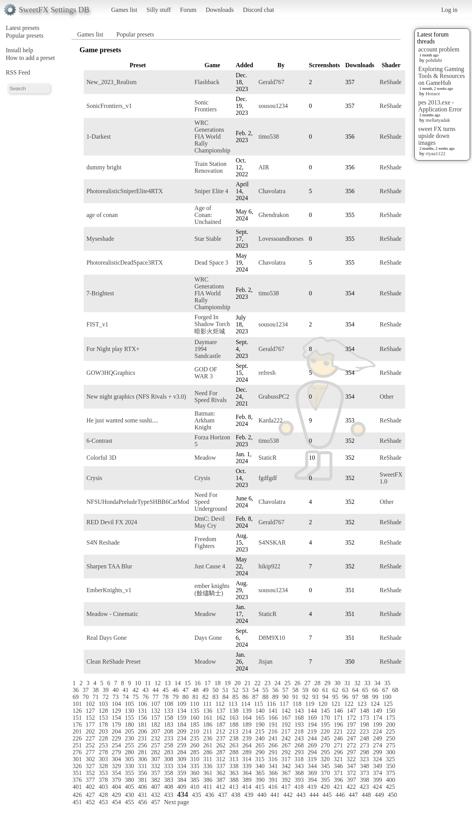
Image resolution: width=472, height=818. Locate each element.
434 (182, 794)
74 (126, 697)
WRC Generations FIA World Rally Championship (212, 136)
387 (220, 780)
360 (194, 773)
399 (377, 780)
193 (299, 724)
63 (345, 690)
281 (142, 752)
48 (195, 690)
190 (260, 724)
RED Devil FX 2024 (111, 522)
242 (286, 738)
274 (377, 745)
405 (129, 786)
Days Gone (208, 637)
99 (375, 697)
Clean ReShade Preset (113, 661)
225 (390, 731)
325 (390, 759)
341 (273, 766)
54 (255, 690)
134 (181, 710)
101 (77, 703)
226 (77, 738)
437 (222, 795)
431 (142, 795)
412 (220, 786)
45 (165, 690)
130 (129, 710)
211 (207, 731)
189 (247, 724)
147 (351, 710)
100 (386, 697)
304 (116, 759)
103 (103, 703)
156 (142, 717)
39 (106, 690)
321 (338, 759)
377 (90, 780)
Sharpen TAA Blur (109, 566)
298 (364, 752)
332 (155, 766)
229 (116, 738)
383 (168, 780)
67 (385, 690)
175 (390, 717)
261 (207, 745)
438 (235, 795)
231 (142, 738)
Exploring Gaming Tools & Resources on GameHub (441, 76)
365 (260, 773)
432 (155, 795)
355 (129, 773)
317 (285, 759)
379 (116, 780)
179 (116, 724)
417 (285, 786)
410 (194, 786)
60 (315, 690)
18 (217, 683)
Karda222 (270, 420)
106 (142, 703)
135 (194, 710)
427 (90, 795)
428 (103, 795)
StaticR (267, 457)
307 (155, 759)
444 (314, 795)
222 (351, 731)
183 (168, 724)
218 (298, 731)
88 (265, 697)
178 (103, 724)
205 (129, 731)
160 (194, 717)
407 (155, 786)
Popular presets (24, 35)
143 (299, 710)
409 (181, 786)
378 (103, 780)
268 (299, 745)
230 (129, 738)
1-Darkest (98, 136)
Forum (188, 10)
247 (351, 738)
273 (364, 745)
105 (129, 703)
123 (361, 703)
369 (312, 773)
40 (116, 690)
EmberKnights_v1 (108, 590)
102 (90, 703)
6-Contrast (99, 440)
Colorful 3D (101, 457)
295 (325, 752)
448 (366, 795)
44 (155, 690)
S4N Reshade (103, 542)
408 (168, 786)
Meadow (205, 457)
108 (168, 703)
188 (233, 724)
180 (129, 724)
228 (103, 738)
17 (207, 683)
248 (364, 738)
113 (233, 703)
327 (90, 766)
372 (351, 773)
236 (207, 738)
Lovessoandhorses (280, 238)
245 (325, 738)
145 (325, 710)
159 (181, 717)
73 (116, 697)
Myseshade (100, 238)
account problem (438, 49)
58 (295, 690)
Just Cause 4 (209, 566)
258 (168, 745)
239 (247, 738)
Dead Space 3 (211, 262)
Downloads (219, 10)
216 (272, 731)
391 (273, 780)
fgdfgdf (267, 478)
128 (103, 710)
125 (388, 703)
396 (338, 780)
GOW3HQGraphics (110, 372)
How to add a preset (30, 58)
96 (345, 697)
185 (194, 724)
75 (135, 697)
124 (374, 703)
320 (325, 759)
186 (207, 724)
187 (220, 724)
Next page (176, 802)
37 (86, 690)
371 (338, 773)
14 (177, 683)
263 (233, 745)
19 (227, 683)
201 (77, 731)
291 (273, 752)
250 (390, 738)
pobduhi (434, 60)
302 (90, 759)
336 (207, 766)
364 (247, 773)
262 (220, 745)
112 (219, 703)
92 (305, 697)
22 (257, 683)
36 (76, 690)
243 (299, 738)
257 (155, 745)
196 (338, 724)
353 (103, 773)
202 (90, 731)
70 (86, 697)
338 (233, 766)
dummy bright (103, 167)
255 (129, 745)
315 (259, 759)
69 (76, 697)
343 (299, 766)
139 (247, 710)
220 (325, 731)
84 (225, 697)
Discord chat (258, 10)
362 (220, 773)
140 (260, 710)
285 (194, 752)
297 (351, 752)
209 (181, 731)
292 (286, 752)
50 (215, 690)
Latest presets (23, 28)
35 (387, 683)
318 (298, 759)
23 (267, 683)
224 (377, 731)
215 (259, 731)
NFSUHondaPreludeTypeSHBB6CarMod (137, 501)
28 (317, 683)
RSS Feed (18, 72)
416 (272, 786)
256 (142, 745)
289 (247, 752)
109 (181, 703)
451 (77, 802)
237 (220, 738)
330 (129, 766)
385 (194, 780)
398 (364, 780)
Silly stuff (159, 10)
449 (379, 795)
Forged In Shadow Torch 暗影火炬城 (212, 324)
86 (245, 697)
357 (155, 773)
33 (367, 683)
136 (207, 710)
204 (116, 731)
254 (116, 745)
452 (90, 802)
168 (299, 717)
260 (194, 745)
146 (338, 710)
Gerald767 (271, 82)
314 (246, 759)
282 (155, 752)
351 (77, 773)
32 (357, 683)
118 (297, 703)
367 (286, 773)
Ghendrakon (273, 215)
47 (185, 690)
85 (235, 697)
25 (287, 683)
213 (233, 731)
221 (338, 731)
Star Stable (207, 238)
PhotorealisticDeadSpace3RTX (124, 262)
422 (351, 786)
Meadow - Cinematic (112, 614)
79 (175, 697)
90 (285, 697)
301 (77, 759)
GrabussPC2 (273, 396)
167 (286, 717)
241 (273, 738)
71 (96, 697)
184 (181, 724)
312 (220, 759)
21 (247, 683)
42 (135, 690)
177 (90, 724)
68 (395, 690)
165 (260, 717)
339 (247, 766)
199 (377, 724)
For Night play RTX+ (112, 349)
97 (355, 697)
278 (103, 752)
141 (273, 710)
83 (215, 697)
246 (338, 738)
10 (138, 683)
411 (207, 786)
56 (275, 690)
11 (148, 683)
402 (90, 786)
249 (377, 738)
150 (390, 710)
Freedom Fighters (205, 542)
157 (155, 717)
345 (325, 766)
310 (194, 759)
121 (335, 703)
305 (129, 759)
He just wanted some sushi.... (122, 420)
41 (126, 690)
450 (392, 795)
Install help (19, 50)
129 (116, 710)
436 (209, 795)
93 (315, 697)
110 (194, 703)
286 (207, 752)
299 (377, 752)
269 (312, 745)
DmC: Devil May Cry (209, 522)
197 (351, 724)
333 (168, 766)
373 (364, 773)
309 (181, 759)
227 (90, 738)
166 (273, 717)
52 (235, 690)
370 (325, 773)
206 (142, 731)
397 (351, 780)
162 (220, 717)
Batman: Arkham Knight (204, 420)
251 (77, 745)
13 (167, 683)
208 (168, 731)
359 (181, 773)
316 (272, 759)
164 (247, 717)
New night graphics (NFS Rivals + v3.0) (136, 396)
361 (207, 773)
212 (220, 731)
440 (262, 795)
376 (77, 780)
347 (351, 766)
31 (347, 683)
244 (312, 738)
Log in (449, 10)
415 (259, 786)
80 (185, 697)
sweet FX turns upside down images (436, 136)
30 (337, 683)
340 (260, 766)
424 (377, 786)
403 (103, 786)
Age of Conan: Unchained (207, 215)
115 (258, 703)
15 (187, 683)
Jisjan (265, 661)
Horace (433, 93)
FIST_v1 (97, 324)
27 (307, 683)
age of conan (102, 215)
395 (325, 780)
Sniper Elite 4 (211, 191)
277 (90, 752)
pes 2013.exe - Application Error (440, 106)
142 (286, 710)
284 (181, 752)
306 (142, 759)
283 (168, 752)
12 (157, 683)
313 (233, 759)
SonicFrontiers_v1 (109, 106)
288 (233, 752)
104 (116, 703)
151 (77, 717)
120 (322, 703)
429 (116, 795)
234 (181, 738)
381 (142, 780)
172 (351, 717)
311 (207, 759)
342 (286, 766)
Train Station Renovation (210, 167)
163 (233, 717)
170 (325, 717)
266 (273, 745)
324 (377, 759)
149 (377, 710)
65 (365, 690)
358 (168, 773)
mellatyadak (438, 120)
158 (168, 717)
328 (103, 766)
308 (168, 759)
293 (299, 752)
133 (168, 710)
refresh (266, 372)
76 (145, 697)
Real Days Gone (106, 637)
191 (273, 724)
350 (390, 766)
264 (247, 745)
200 (390, 724)
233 (168, 738)
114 (245, 703)
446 (340, 795)
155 (129, 717)
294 (312, 752)
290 (260, 752)
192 (286, 724)
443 (301, 795)
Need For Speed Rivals (210, 396)
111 (207, 703)
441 (275, 795)
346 (338, 766)
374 (377, 773)
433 (168, 795)
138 (233, 710)
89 (275, 697)
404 (116, 786)
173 (364, 717)
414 (246, 786)
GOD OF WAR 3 (205, 372)
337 (220, 766)
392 (286, 780)
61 (325, 690)
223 (364, 731)
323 (364, 759)
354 (116, 773)
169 (312, 717)
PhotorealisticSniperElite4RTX (124, 191)
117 (284, 703)
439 (248, 795)
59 (305, 690)
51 (225, 690)
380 (129, 780)
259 (181, 745)
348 (364, 766)
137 (220, 710)
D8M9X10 (271, 637)
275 (390, 745)
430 (129, 795)
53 (245, 690)
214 (246, 731)
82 (205, 697)
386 (207, 780)
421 (338, 786)
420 (325, 786)
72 (106, 697)
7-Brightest (100, 293)
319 (311, 759)
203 (103, 731)
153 (103, 717)
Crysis (94, 478)
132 (155, 710)
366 (273, 773)
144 (312, 710)
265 (260, 745)
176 (77, 724)
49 (205, 690)
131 (142, 710)
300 (390, 752)
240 (260, 738)
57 (285, 690)
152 (90, 717)
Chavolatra (271, 191)
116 (271, 703)
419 (311, 786)
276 (77, 752)
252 (90, 745)
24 (277, 683)
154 (116, 717)
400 (390, 780)
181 (142, 724)
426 (77, 795)
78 (165, 697)
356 (142, 773)
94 (325, 697)
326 (77, 766)
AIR (263, 167)
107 (155, 703)
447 (353, 795)
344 (312, 766)
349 (377, 766)
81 (195, 697)
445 (327, 795)
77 (155, 697)
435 (196, 795)
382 (155, 780)
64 (355, 690)
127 (90, 710)
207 (155, 731)
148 (364, 710)
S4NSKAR (272, 542)
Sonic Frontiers (205, 106)
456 (142, 802)
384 (181, 780)
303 (103, 759)
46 (175, 690)
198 (364, 724)
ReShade (391, 82)
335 (194, 766)
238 (233, 738)
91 (295, 697)
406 (142, 786)
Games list (124, 10)
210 (194, 731)
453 (103, 802)
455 (129, 802)
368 (299, 773)
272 (351, 745)
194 (312, 724)
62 (335, 690)
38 (96, 690)
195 (325, 724)
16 (197, 683)
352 (90, 773)
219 (311, 731)
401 (77, 786)
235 (194, 738)
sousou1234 (273, 106)
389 (247, 780)
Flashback (206, 82)
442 (288, 795)
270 (325, 745)
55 (265, 690)
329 (116, 766)
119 (309, 703)
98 (365, 697)
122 (348, 703)
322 (351, 759)
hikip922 (269, 566)
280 (129, 752)
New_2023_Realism (111, 82)
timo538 (268, 136)
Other (387, 396)
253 (103, 745)
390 (260, 780)
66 (375, 690)
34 (377, 683)
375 (390, 773)
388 (233, 780)
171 (338, 717)
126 (77, 710)
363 (233, 773)
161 (207, 717)
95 (335, 697)
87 (255, 697)
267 (286, 745)
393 (299, 780)
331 (142, 766)
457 (155, 802)
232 (155, 738)
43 (145, 690)
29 (327, 683)
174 (377, 717)
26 (297, 683)
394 (312, 780)
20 (237, 683)
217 (285, 731)
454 (116, 802)
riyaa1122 (436, 153)
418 (298, 786)
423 (364, 786)
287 (220, 752)
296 (338, 752)
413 (233, 786)
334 (181, 766)
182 (155, 724)
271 (338, 745)
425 (390, 786)
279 (116, 752)
